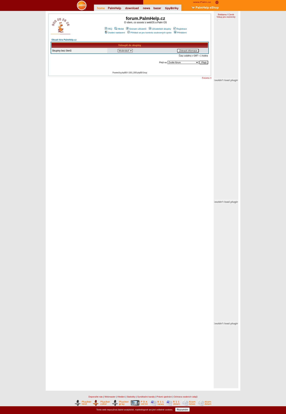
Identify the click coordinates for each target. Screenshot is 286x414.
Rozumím (182, 409)
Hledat (119, 29)
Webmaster (110, 397)
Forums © (207, 78)
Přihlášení (180, 32)
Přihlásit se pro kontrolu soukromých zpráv (149, 32)
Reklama (222, 14)
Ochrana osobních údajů (186, 397)
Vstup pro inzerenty (225, 17)
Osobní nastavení (115, 32)
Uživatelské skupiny (160, 29)
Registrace (180, 29)
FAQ (108, 29)
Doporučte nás (95, 397)
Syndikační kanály (146, 397)
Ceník (231, 14)
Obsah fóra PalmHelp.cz (63, 40)
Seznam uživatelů (136, 29)
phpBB (124, 72)
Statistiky (131, 397)
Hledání (121, 397)
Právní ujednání (164, 397)
